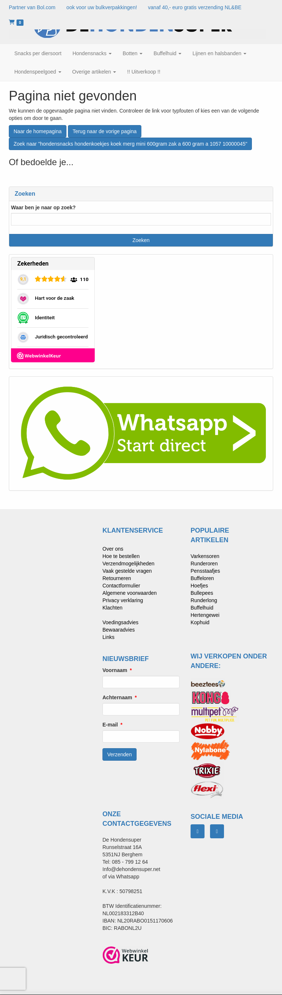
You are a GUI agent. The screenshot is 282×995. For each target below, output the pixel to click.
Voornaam (114, 670)
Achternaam (117, 697)
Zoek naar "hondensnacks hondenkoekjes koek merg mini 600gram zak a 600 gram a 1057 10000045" (130, 144)
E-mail (110, 725)
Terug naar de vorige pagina (105, 131)
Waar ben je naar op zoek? (43, 207)
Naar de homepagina (38, 131)
